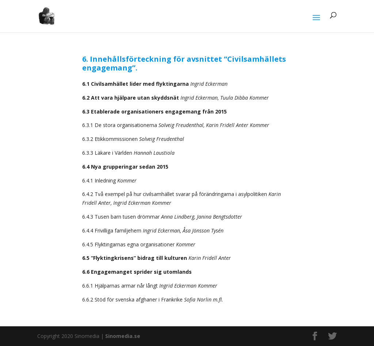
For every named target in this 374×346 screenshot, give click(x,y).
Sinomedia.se (122, 335)
